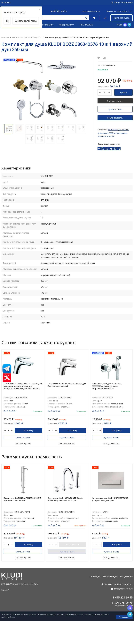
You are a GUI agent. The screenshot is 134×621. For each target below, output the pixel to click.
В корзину (28, 430)
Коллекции (47, 24)
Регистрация (127, 2)
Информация (66, 24)
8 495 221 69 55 (59, 11)
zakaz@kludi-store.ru (90, 11)
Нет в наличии (72, 544)
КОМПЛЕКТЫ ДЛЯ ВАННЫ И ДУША (26, 38)
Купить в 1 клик (115, 109)
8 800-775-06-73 (122, 602)
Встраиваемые (120, 133)
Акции (119, 24)
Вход (116, 2)
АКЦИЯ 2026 (108, 133)
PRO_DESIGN (86, 24)
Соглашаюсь (124, 617)
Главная (5, 38)
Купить (123, 92)
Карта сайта (5, 590)
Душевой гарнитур (106, 136)
